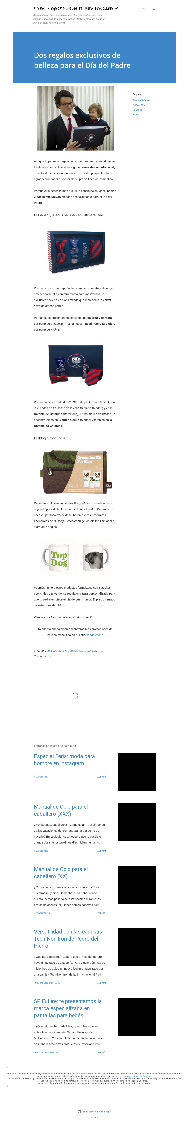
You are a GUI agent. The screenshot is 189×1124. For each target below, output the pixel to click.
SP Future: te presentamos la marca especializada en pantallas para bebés (68, 1008)
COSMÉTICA (139, 105)
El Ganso (137, 109)
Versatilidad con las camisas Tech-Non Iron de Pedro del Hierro (68, 939)
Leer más (102, 777)
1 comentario (41, 777)
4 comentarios (42, 913)
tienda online (95, 635)
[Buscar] (143, 9)
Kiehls (136, 114)
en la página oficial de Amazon (135, 1076)
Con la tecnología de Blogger (94, 1111)
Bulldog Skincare (141, 100)
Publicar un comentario (47, 983)
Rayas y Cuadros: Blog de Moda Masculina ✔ (76, 9)
